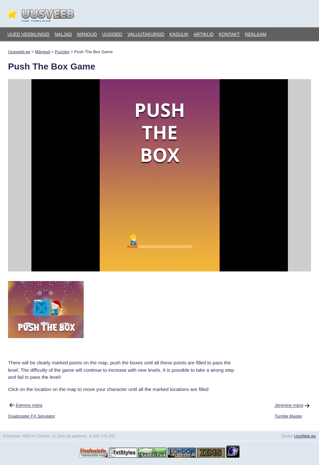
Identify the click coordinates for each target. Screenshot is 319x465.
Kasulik (179, 34)
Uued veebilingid (28, 34)
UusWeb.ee (305, 436)
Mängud (87, 34)
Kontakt (229, 34)
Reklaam (255, 34)
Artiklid (204, 34)
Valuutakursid (145, 34)
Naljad (63, 34)
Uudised (112, 34)
